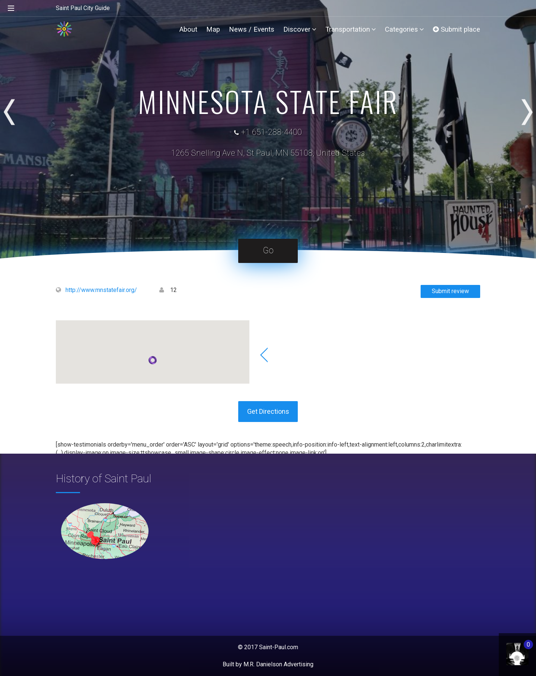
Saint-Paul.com (278, 647)
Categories (404, 29)
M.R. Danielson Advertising (278, 664)
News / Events (251, 29)
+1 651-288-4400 (271, 132)
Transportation (350, 29)
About (188, 29)
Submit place (456, 29)
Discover (299, 29)
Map (213, 29)
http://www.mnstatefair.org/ (101, 289)
